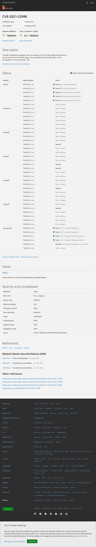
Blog (60, 508)
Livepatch (56, 459)
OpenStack (6, 403)
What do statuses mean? (29, 257)
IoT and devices (39, 495)
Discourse (71, 483)
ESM (49, 459)
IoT (3, 432)
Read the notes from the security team (16, 64)
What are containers (41, 471)
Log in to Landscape (78, 466)
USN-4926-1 (6, 358)
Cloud (4, 451)
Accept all (32, 541)
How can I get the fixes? (10, 257)
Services (58, 437)
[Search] (87, 3)
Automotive (38, 500)
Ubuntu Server (7, 447)
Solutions (5, 492)
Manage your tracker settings (14, 541)
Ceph (4, 408)
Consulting (58, 408)
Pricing (63, 483)
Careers (54, 508)
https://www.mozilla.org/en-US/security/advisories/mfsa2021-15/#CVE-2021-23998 (32, 382)
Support (58, 403)
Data (38, 492)
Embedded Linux (49, 432)
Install (51, 403)
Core (55, 478)
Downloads (6, 478)
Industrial (47, 500)
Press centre (77, 508)
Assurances (38, 461)
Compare (54, 466)
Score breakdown (25, 41)
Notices (85, 459)
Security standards (68, 459)
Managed (48, 408)
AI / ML (5, 423)
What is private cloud (60, 451)
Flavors (58, 442)
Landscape (6, 466)
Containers (6, 471)
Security (5, 459)
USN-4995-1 (6, 363)
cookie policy (83, 536)
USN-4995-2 (6, 368)
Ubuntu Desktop (8, 442)
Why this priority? (8, 41)
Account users (54, 483)
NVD (10, 348)
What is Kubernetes (41, 413)
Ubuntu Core (7, 437)
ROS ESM (37, 427)
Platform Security (40, 459)
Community (57, 427)
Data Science (48, 423)
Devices (73, 487)
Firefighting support (84, 483)
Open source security (79, 492)
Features (37, 437)
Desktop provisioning (60, 487)
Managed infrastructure (11, 418)
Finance (71, 500)
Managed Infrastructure (61, 492)
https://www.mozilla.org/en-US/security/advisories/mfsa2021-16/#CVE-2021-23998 (32, 385)
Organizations (39, 442)
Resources (74, 413)
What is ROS (46, 427)
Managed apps (39, 418)
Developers (50, 442)
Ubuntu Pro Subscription (42, 487)
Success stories (47, 437)
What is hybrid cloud (77, 451)
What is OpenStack (40, 403)
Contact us (8, 509)
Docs (65, 408)
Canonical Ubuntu (8, 2)
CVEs (79, 459)
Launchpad (18, 348)
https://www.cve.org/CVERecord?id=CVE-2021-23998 (21, 388)
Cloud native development (55, 495)
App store (37, 432)
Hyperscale (38, 447)
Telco (65, 500)
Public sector (56, 500)
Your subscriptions (40, 483)
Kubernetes (6, 413)
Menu (92, 3)
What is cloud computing (42, 451)
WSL (50, 478)
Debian (26, 348)
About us (37, 508)
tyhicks (5, 273)
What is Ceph (38, 408)
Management (61, 432)
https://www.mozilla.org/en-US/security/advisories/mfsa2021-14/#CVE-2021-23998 (32, 379)
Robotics (5, 427)
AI (34, 492)
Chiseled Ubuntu (56, 471)
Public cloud (48, 454)
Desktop (37, 478)
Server (44, 478)
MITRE (4, 348)
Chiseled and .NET (70, 471)
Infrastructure (47, 492)
